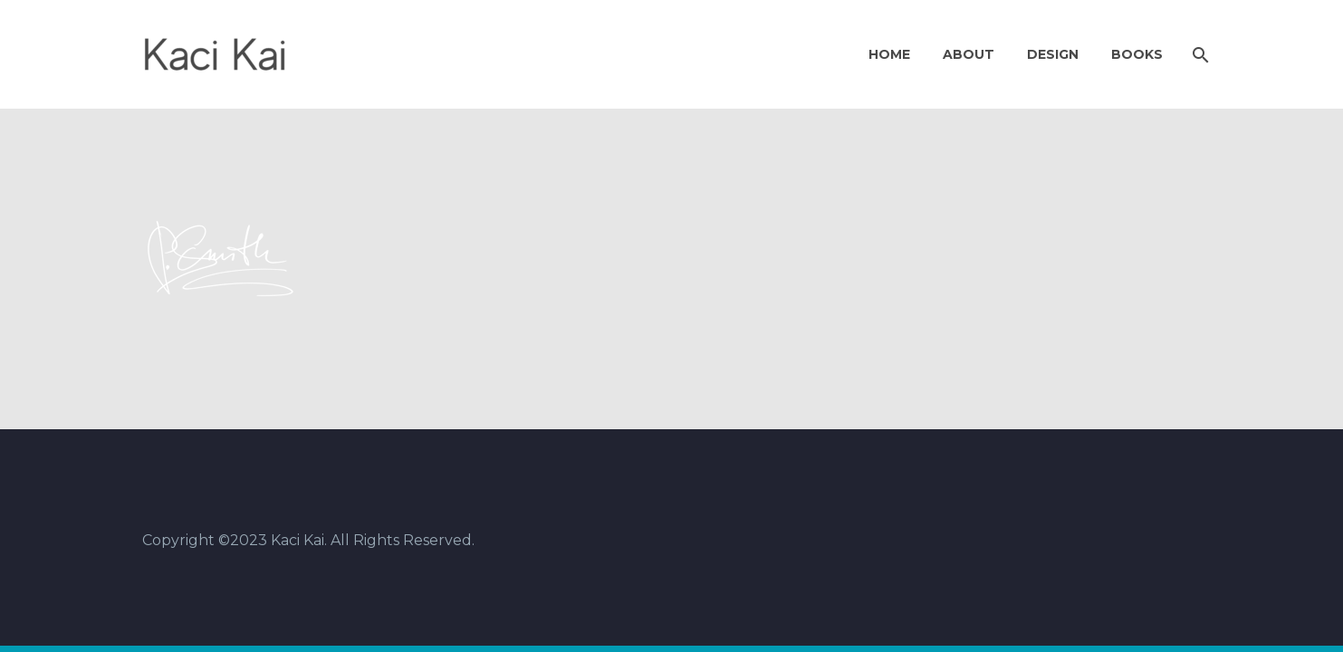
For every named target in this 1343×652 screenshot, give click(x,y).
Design (1053, 54)
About (968, 54)
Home (889, 54)
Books (1137, 54)
